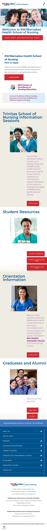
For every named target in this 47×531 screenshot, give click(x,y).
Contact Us (7, 470)
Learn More (33, 203)
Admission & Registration (12, 446)
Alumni (32, 416)
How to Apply (8, 436)
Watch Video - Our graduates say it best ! (22, 37)
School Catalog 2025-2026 (37, 260)
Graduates (33, 410)
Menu (4, 527)
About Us (6, 431)
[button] (41, 431)
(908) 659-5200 (19, 491)
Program (6, 441)
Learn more (33, 354)
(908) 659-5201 (32, 491)
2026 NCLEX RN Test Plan (37, 267)
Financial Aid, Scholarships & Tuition (17, 455)
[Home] (15, 4)
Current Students (10, 450)
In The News (7, 460)
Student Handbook (36, 253)
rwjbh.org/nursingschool (28, 494)
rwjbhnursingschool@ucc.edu (25, 489)
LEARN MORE (14, 77)
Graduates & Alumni (10, 465)
